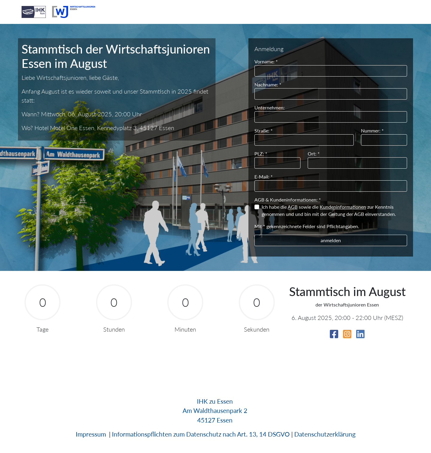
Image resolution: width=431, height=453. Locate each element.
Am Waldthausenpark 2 (215, 410)
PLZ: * (260, 153)
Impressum (91, 434)
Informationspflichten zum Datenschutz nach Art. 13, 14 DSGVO (201, 434)
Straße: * (263, 130)
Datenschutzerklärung (325, 434)
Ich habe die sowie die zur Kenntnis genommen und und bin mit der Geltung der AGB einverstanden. (329, 210)
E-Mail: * (263, 176)
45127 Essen (215, 420)
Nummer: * (372, 130)
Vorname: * (266, 61)
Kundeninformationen (343, 207)
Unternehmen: (269, 107)
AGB (293, 207)
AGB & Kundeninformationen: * (287, 199)
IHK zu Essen (215, 401)
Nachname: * (267, 84)
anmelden (331, 240)
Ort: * (314, 153)
